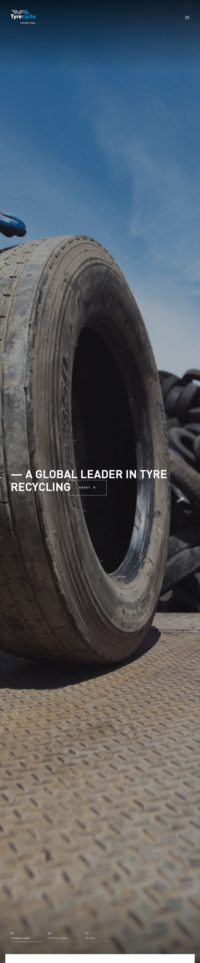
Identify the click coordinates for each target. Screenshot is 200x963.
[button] (27, 937)
